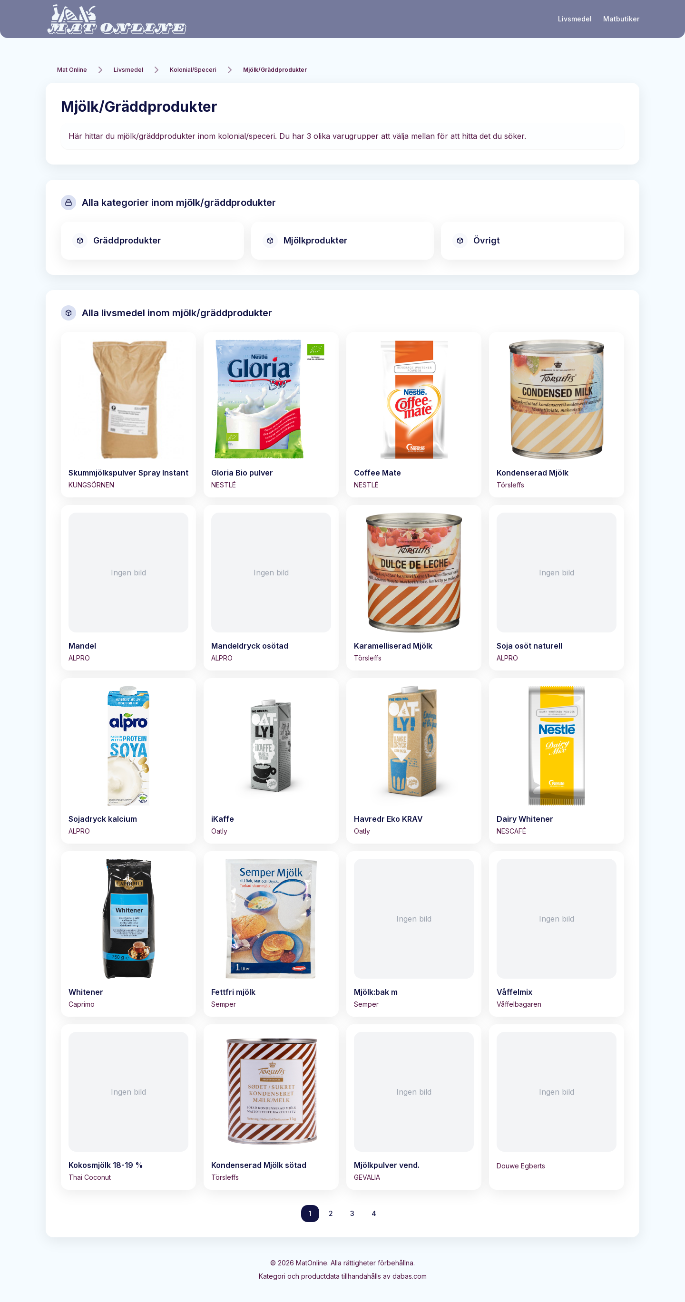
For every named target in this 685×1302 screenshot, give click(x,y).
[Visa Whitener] (128, 934)
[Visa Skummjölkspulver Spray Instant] (128, 414)
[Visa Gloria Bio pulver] (271, 414)
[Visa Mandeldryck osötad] (271, 587)
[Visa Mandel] (128, 587)
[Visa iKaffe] (271, 761)
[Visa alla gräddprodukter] (152, 241)
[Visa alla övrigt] (532, 241)
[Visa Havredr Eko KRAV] (413, 761)
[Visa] (556, 1101)
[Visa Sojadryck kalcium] (128, 761)
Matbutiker (621, 19)
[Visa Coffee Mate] (413, 414)
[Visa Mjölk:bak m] (413, 934)
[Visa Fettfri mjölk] (271, 934)
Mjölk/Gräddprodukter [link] (275, 69)
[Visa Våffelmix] (556, 934)
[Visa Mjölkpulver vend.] (413, 1107)
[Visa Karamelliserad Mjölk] (413, 587)
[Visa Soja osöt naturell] (556, 587)
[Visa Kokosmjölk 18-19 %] (128, 1107)
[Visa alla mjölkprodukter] (342, 241)
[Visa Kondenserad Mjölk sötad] (271, 1107)
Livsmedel (575, 19)
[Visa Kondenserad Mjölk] (556, 414)
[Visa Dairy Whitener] (556, 761)
